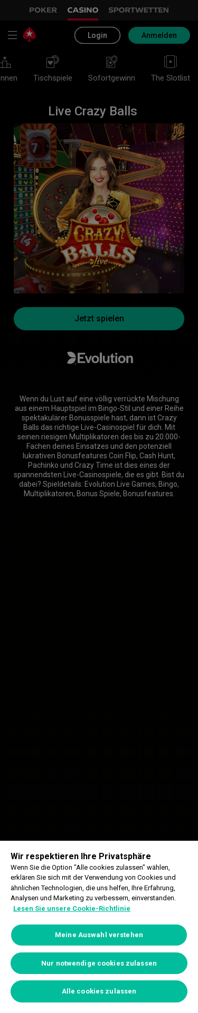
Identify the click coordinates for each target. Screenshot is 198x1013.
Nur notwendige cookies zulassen (99, 963)
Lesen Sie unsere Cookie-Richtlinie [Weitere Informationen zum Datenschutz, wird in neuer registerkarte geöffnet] (71, 908)
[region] (99, 927)
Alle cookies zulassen (99, 991)
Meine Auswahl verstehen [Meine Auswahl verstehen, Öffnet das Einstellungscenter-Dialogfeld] (99, 935)
